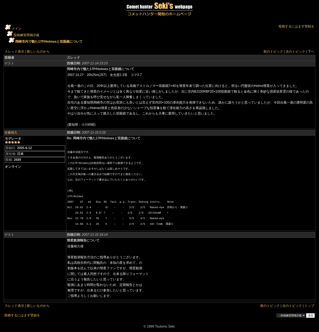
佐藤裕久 (10, 132)
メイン (16, 28)
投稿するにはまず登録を (296, 26)
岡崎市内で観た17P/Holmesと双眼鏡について (49, 41)
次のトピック (295, 51)
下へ (311, 51)
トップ (309, 305)
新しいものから (38, 51)
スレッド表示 (14, 51)
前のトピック (273, 51)
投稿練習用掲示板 (26, 35)
